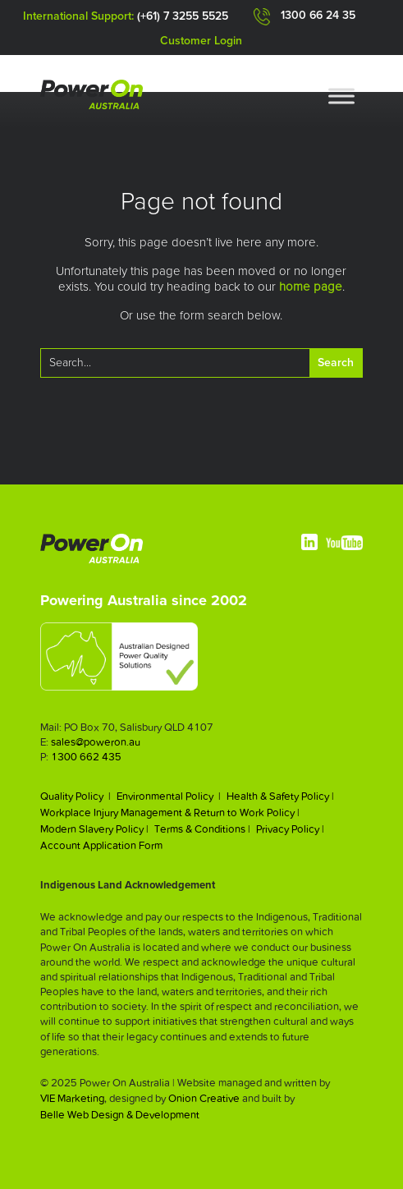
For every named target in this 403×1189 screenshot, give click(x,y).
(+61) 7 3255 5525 (182, 16)
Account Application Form (101, 845)
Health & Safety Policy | (280, 796)
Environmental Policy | (169, 796)
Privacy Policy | (290, 829)
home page (310, 287)
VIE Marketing (72, 1098)
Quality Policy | (75, 796)
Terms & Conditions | (202, 829)
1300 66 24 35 (318, 15)
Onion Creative (204, 1098)
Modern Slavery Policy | (94, 829)
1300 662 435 (86, 757)
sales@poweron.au (95, 742)
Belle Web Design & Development (119, 1115)
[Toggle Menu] (341, 95)
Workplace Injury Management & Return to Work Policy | (170, 812)
